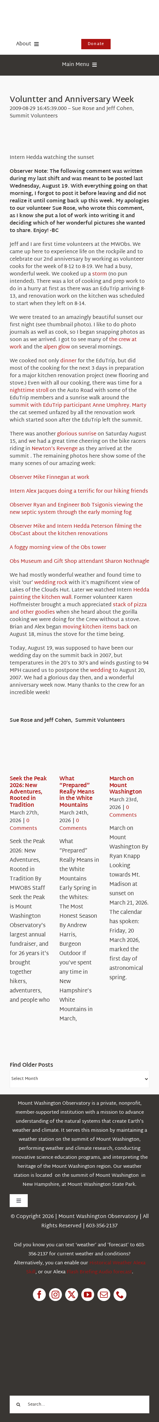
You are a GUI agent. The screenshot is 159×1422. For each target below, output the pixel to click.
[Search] (18, 1404)
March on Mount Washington (125, 785)
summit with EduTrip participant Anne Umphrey (69, 405)
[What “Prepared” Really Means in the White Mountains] (82, 756)
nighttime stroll (29, 390)
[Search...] (79, 1404)
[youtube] (87, 1294)
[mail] (103, 1294)
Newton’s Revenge (55, 449)
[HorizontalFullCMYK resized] (58, 12)
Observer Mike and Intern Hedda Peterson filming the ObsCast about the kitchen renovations (76, 530)
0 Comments (23, 824)
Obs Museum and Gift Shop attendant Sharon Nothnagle (79, 561)
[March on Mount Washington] (132, 756)
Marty (139, 405)
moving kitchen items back (96, 627)
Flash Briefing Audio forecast (99, 1272)
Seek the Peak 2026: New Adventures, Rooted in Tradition (28, 792)
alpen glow (57, 347)
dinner (68, 361)
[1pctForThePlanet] (58, 1337)
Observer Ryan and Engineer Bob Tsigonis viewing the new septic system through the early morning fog (76, 509)
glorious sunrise (76, 434)
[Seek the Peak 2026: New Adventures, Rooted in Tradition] (33, 756)
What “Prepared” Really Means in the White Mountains (76, 792)
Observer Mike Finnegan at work (49, 477)
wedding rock (50, 583)
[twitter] (71, 1294)
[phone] (120, 1294)
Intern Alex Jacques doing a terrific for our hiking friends (79, 491)
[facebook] (39, 1294)
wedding (100, 670)
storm (99, 274)
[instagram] (55, 1294)
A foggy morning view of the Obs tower (58, 548)
